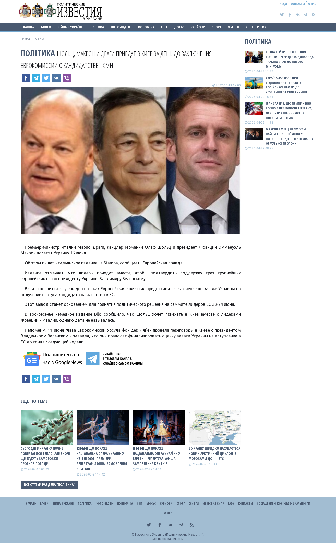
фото (82, 448)
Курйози (198, 27)
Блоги (46, 27)
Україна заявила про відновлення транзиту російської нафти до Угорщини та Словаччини (286, 85)
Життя (233, 27)
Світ (164, 27)
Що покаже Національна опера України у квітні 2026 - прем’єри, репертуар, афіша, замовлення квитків (102, 458)
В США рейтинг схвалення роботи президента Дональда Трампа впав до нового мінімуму (290, 59)
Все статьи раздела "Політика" (49, 484)
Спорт (217, 27)
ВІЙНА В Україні (69, 27)
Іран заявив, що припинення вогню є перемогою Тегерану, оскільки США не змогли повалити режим (289, 110)
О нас (312, 4)
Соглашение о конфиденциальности (283, 503)
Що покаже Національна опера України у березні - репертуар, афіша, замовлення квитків (156, 456)
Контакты (297, 4)
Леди (283, 4)
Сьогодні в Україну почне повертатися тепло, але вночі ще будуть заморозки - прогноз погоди (45, 456)
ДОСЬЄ (179, 27)
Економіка (145, 27)
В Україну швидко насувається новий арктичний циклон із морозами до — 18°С (215, 453)
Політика (96, 27)
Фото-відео (120, 27)
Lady (231, 503)
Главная (28, 27)
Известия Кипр (257, 27)
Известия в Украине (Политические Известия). (169, 534)
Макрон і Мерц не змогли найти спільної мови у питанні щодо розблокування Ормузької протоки (290, 136)
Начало (31, 503)
